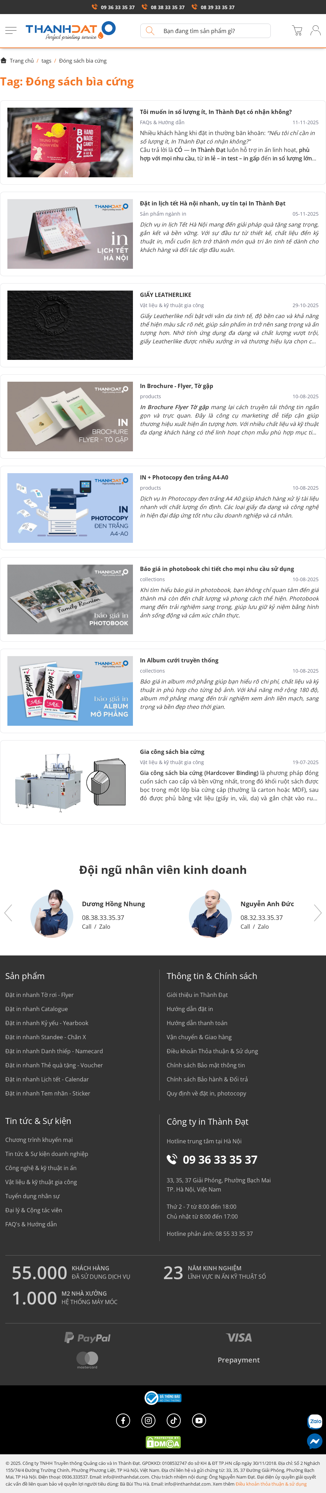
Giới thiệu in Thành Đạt (197, 995)
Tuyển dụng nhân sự (32, 1196)
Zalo (104, 926)
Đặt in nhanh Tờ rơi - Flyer (39, 995)
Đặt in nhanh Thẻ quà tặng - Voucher (54, 1065)
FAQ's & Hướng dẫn (31, 1224)
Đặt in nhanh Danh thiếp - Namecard (54, 1051)
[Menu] (11, 31)
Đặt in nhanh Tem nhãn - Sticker (47, 1093)
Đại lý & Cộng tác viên (33, 1210)
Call (86, 926)
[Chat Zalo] (314, 1422)
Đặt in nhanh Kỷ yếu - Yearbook (46, 1023)
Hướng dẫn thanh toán (197, 1023)
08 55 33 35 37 (234, 1234)
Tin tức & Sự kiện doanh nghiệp (46, 1154)
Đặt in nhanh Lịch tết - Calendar (47, 1079)
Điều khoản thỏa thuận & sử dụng (271, 1484)
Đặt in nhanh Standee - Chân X (45, 1037)
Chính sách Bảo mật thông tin (206, 1065)
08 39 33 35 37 (213, 7)
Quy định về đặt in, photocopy (206, 1093)
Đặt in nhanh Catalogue (36, 1009)
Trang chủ (17, 60)
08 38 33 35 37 (163, 7)
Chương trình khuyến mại (39, 1140)
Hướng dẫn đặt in (190, 1009)
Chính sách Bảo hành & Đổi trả (207, 1079)
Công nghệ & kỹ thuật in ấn (41, 1168)
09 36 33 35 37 (113, 7)
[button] (8, 913)
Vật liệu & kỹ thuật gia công (41, 1182)
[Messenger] (314, 1441)
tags (46, 60)
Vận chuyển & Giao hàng (199, 1037)
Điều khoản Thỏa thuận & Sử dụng (212, 1051)
